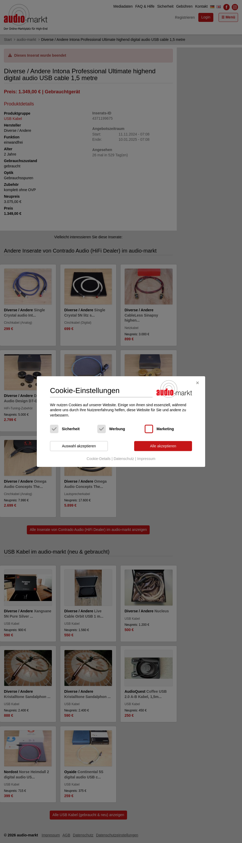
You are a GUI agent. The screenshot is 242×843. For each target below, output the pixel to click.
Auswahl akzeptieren (79, 446)
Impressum (146, 459)
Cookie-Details (98, 459)
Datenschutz (124, 459)
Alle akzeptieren (163, 446)
